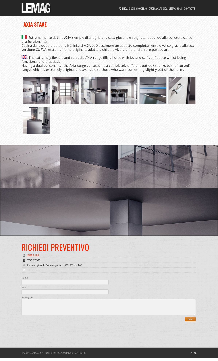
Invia (190, 322)
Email (24, 287)
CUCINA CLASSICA (158, 8)
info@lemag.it (34, 270)
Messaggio (27, 297)
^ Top (194, 355)
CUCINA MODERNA (138, 8)
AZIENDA (123, 8)
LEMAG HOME (175, 8)
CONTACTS (189, 8)
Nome (25, 277)
